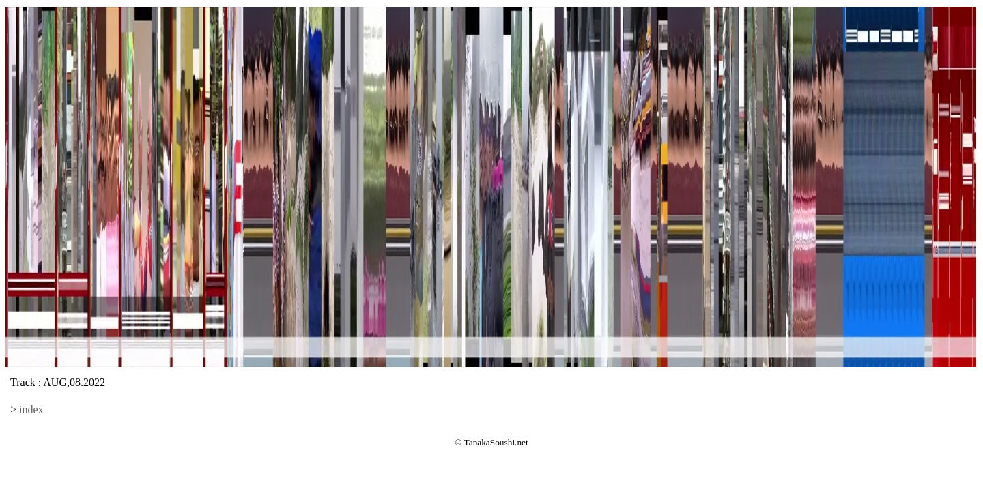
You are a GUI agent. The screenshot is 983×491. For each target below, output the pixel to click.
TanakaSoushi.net (496, 442)
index (31, 409)
